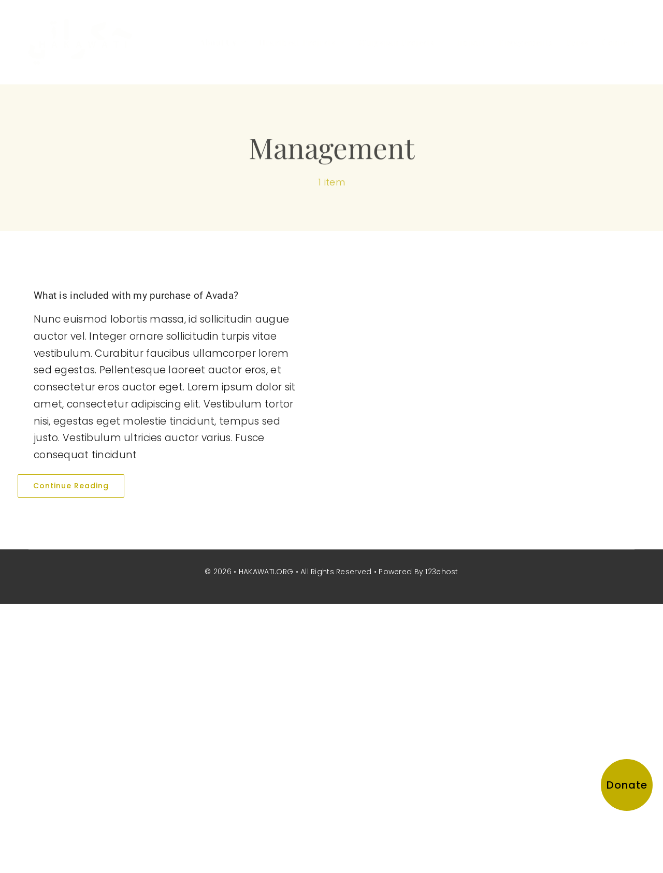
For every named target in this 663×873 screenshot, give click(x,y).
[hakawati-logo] (80, 24)
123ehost (441, 571)
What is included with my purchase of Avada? (136, 295)
